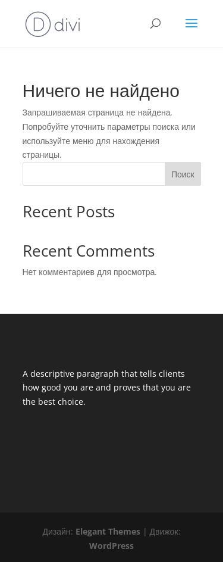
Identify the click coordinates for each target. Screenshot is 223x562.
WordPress (111, 545)
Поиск (182, 174)
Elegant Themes (108, 531)
